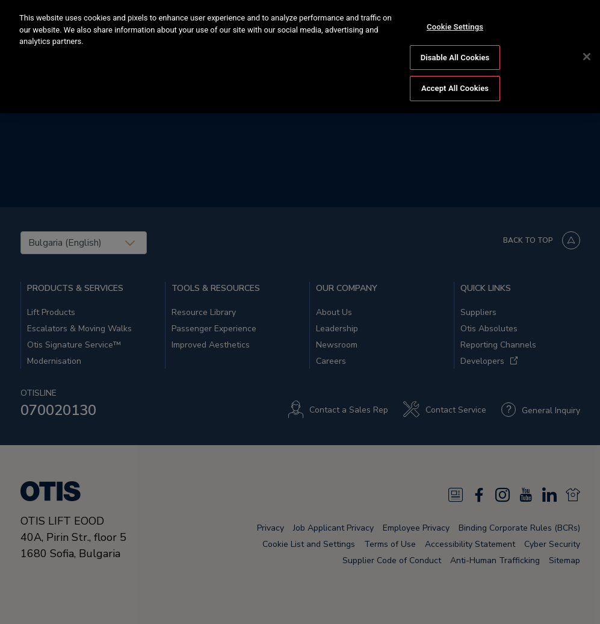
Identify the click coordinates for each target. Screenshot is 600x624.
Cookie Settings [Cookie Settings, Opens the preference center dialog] (455, 24)
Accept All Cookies (455, 85)
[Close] (587, 54)
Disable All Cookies (455, 54)
